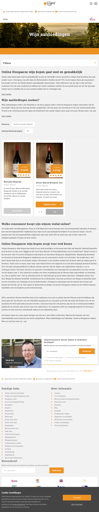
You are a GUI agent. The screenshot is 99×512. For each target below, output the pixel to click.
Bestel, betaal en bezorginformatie (67, 399)
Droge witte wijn (11, 420)
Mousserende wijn (12, 428)
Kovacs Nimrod (10, 185)
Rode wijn (8, 431)
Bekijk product (52, 205)
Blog (56, 408)
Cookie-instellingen (61, 422)
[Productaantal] (40, 212)
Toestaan (77, 497)
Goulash (8, 449)
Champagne (9, 425)
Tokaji (26, 251)
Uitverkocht (17, 211)
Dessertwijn (9, 414)
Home (5, 19)
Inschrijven (86, 351)
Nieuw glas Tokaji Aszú (13, 458)
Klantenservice (60, 402)
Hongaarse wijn (11, 399)
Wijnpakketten (10, 437)
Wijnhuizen (9, 411)
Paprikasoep (9, 455)
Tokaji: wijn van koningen (14, 393)
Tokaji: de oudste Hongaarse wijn (17, 396)
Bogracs (8, 408)
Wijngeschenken (11, 440)
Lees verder (6, 94)
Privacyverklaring (61, 425)
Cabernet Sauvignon (12, 434)
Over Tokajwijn (60, 396)
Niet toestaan (77, 504)
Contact (57, 393)
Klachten (57, 405)
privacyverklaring (19, 504)
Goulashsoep (9, 452)
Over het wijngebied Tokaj (14, 402)
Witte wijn (9, 417)
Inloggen (57, 411)
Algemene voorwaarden (63, 417)
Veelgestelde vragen (61, 414)
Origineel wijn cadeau (13, 443)
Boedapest (9, 405)
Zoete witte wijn (11, 422)
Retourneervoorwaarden (63, 420)
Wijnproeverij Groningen (14, 446)
